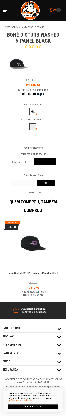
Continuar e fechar (33, 406)
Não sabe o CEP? (33, 192)
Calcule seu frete (33, 175)
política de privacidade (20, 400)
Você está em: (12, 27)
